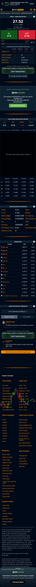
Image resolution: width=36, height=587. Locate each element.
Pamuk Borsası (23, 436)
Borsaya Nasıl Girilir (8, 488)
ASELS (4, 430)
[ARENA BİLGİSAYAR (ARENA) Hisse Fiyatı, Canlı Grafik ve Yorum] (18, 9)
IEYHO (4, 425)
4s (6, 130)
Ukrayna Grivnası (7, 396)
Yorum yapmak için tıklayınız (18, 311)
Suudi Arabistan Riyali (8, 393)
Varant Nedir (6, 496)
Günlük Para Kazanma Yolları (9, 482)
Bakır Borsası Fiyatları (25, 445)
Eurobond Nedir (7, 473)
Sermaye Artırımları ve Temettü (18, 76)
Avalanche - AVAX (24, 391)
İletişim (4, 524)
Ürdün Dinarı (6, 404)
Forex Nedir (5, 465)
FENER (4, 422)
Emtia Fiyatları (23, 420)
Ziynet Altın (22, 458)
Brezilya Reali (6, 401)
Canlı (1, 130)
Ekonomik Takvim (7, 519)
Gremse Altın (23, 461)
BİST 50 (4, 250)
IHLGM (4, 428)
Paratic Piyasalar (5, 13)
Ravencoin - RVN (24, 404)
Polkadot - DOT (23, 396)
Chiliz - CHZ (22, 385)
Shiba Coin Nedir (7, 457)
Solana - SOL (23, 388)
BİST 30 (4, 254)
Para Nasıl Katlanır (8, 491)
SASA (4, 441)
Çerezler (4, 516)
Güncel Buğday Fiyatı (25, 425)
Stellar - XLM (23, 407)
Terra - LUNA (23, 410)
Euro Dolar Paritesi (24, 443)
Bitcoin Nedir (6, 454)
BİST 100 (4, 247)
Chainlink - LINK (24, 399)
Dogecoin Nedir (7, 462)
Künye (4, 511)
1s (4, 130)
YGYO (4, 438)
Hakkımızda (6, 508)
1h (10, 130)
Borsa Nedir (6, 494)
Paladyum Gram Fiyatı (25, 428)
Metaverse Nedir (7, 470)
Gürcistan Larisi (7, 407)
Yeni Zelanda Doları (8, 410)
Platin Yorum (23, 422)
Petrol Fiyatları (23, 430)
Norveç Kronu (6, 388)
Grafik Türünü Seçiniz (29, 130)
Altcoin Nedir (6, 460)
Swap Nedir (5, 468)
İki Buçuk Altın (23, 455)
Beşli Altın (22, 466)
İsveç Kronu (6, 391)
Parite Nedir (6, 479)
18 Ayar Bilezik (23, 464)
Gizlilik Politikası (7, 513)
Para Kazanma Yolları (8, 486)
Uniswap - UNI (23, 393)
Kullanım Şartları (7, 521)
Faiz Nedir (5, 476)
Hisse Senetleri (16, 13)
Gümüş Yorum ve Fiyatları (24, 439)
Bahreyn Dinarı (6, 399)
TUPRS (4, 436)
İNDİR (32, 4)
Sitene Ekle (5, 505)
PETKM (4, 433)
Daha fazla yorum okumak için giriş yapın (18, 352)
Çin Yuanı (5, 385)
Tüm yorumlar (26, 317)
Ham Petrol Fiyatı (24, 433)
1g (8, 130)
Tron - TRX (22, 401)
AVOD (4, 420)
